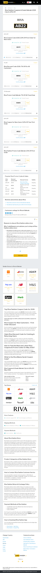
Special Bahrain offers (28, 539)
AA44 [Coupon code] (18, 47)
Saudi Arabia (5, 537)
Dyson (8, 303)
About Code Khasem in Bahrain (30, 546)
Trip (8, 290)
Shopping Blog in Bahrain (29, 541)
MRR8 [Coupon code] (18, 76)
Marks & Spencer (32, 290)
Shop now (20, 255)
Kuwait (4, 541)
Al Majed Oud (32, 279)
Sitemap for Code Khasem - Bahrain (29, 544)
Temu (8, 276)
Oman (4, 545)
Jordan (4, 551)
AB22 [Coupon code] (18, 131)
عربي (23, 2)
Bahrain (4, 543)
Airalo (20, 277)
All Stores (10, 8)
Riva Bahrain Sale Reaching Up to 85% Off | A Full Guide (19, 204)
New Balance (20, 290)
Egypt (4, 549)
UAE (4, 539)
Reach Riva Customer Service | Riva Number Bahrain (18, 202)
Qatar (4, 547)
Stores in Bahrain (27, 537)
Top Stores (7, 385)
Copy (27, 47)
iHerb (20, 303)
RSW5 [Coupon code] (18, 103)
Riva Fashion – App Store (12, 526)
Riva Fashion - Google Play (13, 527)
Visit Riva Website (20, 53)
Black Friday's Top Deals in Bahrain (29, 549)
